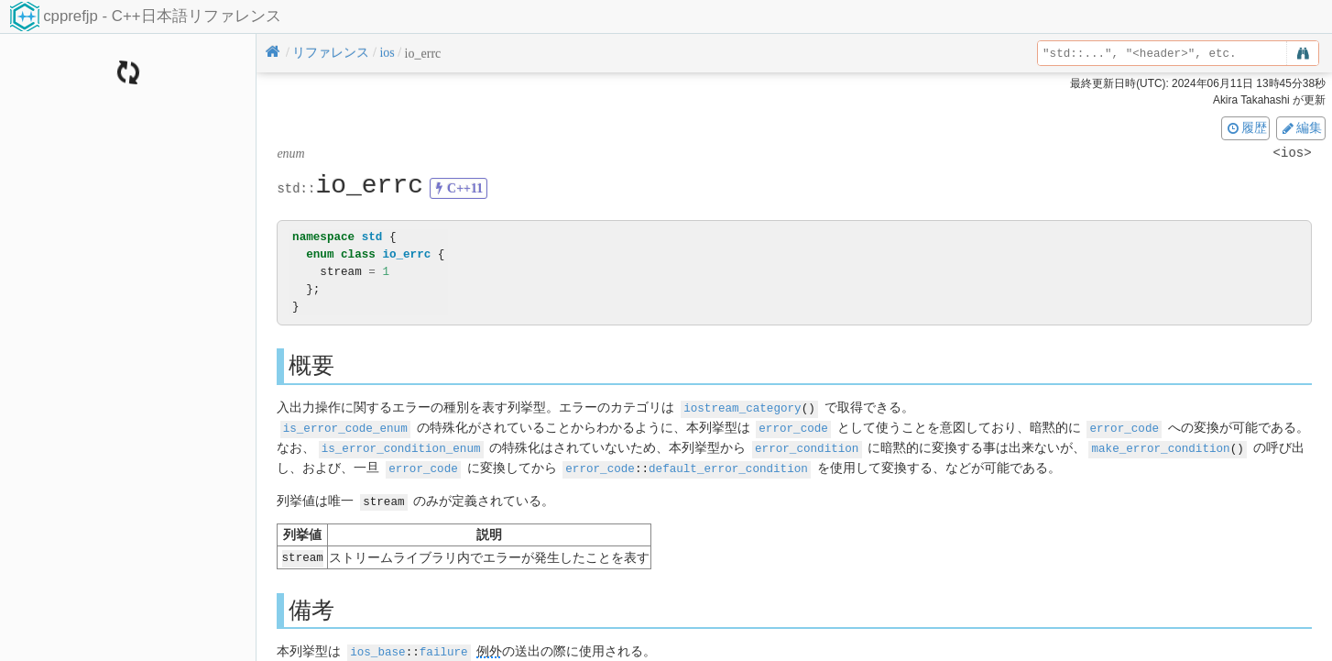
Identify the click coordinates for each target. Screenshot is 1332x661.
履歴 (1246, 127)
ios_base (377, 647)
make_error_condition (1160, 446)
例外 (489, 647)
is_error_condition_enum (401, 446)
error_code (793, 427)
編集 (1301, 127)
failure (444, 647)
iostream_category (742, 407)
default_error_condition (728, 465)
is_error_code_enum (345, 427)
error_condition (806, 446)
